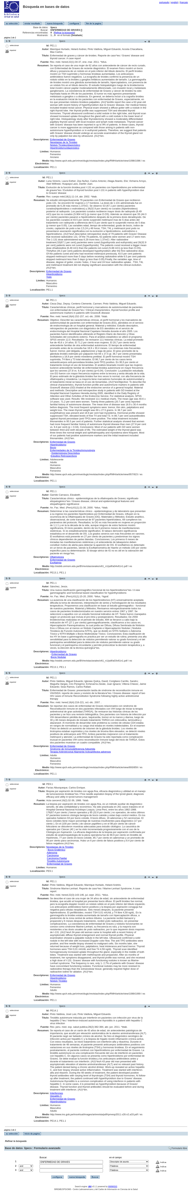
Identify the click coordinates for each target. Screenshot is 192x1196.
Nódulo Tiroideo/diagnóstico (65, 145)
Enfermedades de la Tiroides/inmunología (72, 450)
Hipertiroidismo (54, 274)
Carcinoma (53, 855)
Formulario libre (179, 1148)
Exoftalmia (56, 562)
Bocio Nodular (58, 657)
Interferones (56, 1093)
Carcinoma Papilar (57, 858)
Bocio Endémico (56, 849)
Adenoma (52, 852)
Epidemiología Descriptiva (66, 453)
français (184, 2)
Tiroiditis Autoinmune (58, 861)
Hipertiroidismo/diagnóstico (64, 147)
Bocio (53, 447)
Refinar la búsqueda (64, 32)
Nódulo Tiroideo (58, 980)
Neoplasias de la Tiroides (63, 142)
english (174, 2)
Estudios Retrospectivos (64, 456)
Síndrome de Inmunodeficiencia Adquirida (72, 749)
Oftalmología (57, 557)
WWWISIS (112, 1186)
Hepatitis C (56, 1096)
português (164, 2)
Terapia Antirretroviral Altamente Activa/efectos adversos (80, 751)
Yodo (49, 277)
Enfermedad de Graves (62, 139)
